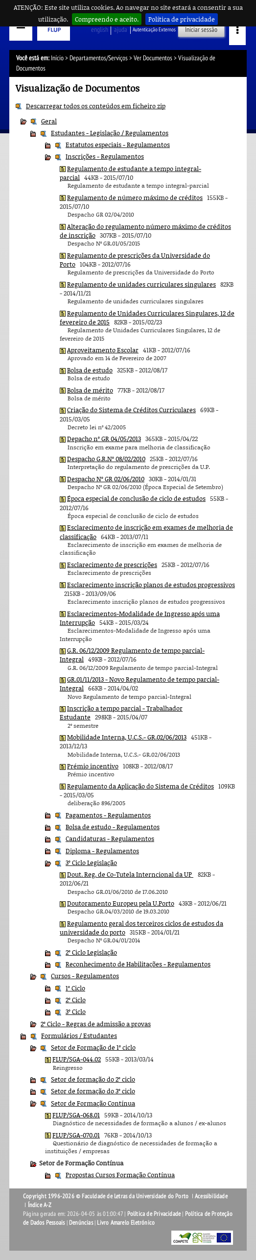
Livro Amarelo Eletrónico (126, 1223)
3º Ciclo (76, 1011)
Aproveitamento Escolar (103, 350)
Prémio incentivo (92, 766)
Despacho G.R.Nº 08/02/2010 (106, 458)
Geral (49, 121)
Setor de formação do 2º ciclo (93, 1079)
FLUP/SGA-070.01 (76, 1135)
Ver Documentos (153, 58)
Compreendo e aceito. (107, 19)
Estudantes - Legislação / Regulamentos (109, 132)
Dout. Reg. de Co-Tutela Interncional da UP (130, 874)
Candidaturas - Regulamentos (110, 838)
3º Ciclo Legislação (91, 862)
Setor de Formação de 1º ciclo (93, 1047)
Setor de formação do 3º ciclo (93, 1091)
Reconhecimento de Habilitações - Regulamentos (138, 964)
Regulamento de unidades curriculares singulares (141, 284)
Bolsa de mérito (90, 390)
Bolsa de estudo (90, 370)
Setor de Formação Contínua (93, 1103)
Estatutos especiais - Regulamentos (118, 144)
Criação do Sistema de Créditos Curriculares (131, 409)
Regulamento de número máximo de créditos (135, 197)
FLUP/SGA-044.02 (76, 1059)
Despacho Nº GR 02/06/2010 (105, 478)
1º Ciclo (75, 988)
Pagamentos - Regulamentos (108, 815)
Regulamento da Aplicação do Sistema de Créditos (140, 786)
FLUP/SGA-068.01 (76, 1115)
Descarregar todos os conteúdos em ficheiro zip (95, 105)
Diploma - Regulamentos (102, 850)
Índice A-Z (40, 1205)
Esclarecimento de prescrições (112, 564)
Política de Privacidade (154, 1214)
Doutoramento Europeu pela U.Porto (120, 903)
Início (57, 58)
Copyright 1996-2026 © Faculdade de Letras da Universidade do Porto (106, 1196)
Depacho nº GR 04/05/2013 (104, 438)
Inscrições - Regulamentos (105, 156)
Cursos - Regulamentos (85, 975)
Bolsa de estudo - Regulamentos (113, 826)
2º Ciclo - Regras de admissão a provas (96, 1023)
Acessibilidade (211, 1196)
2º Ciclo (76, 999)
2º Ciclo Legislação (91, 952)
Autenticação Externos (154, 29)
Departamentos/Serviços (99, 58)
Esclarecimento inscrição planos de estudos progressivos (151, 584)
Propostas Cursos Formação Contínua (120, 1174)
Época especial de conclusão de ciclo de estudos (136, 498)
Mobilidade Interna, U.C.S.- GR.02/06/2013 (126, 737)
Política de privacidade (181, 19)
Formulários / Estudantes (79, 1035)
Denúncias (81, 1223)
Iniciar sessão (201, 29)
